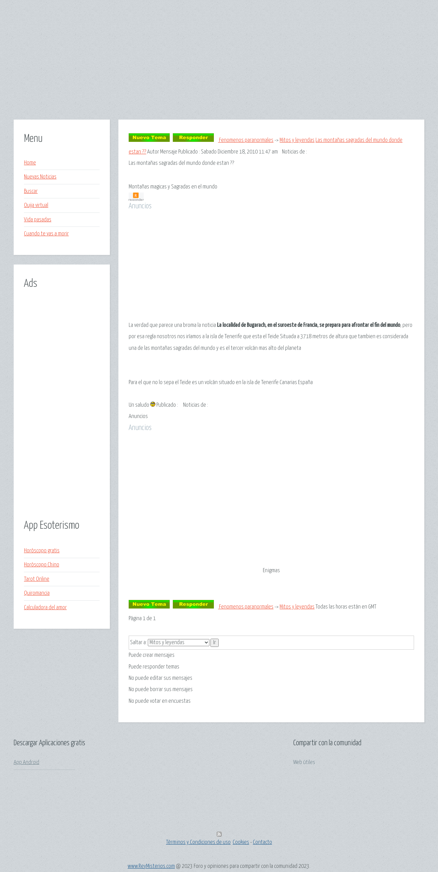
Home (30, 163)
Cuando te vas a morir (46, 234)
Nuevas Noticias (40, 177)
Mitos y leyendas (297, 140)
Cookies (241, 842)
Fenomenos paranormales (245, 140)
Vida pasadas (37, 220)
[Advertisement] (219, 72)
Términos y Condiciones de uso (198, 842)
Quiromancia (37, 593)
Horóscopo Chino (41, 565)
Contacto (262, 842)
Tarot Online (36, 579)
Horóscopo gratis (42, 551)
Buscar (31, 191)
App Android (26, 762)
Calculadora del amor (45, 608)
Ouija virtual (36, 205)
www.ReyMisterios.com (151, 866)
